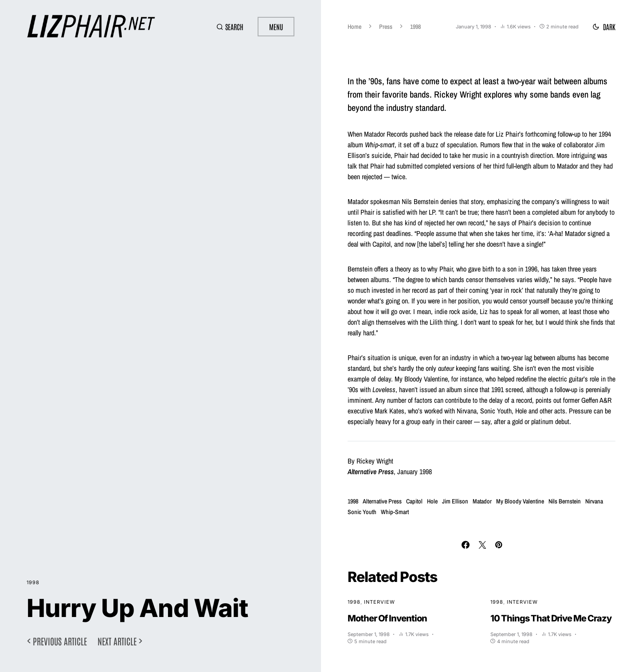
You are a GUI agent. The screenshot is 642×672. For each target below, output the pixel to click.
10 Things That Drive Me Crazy (550, 618)
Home (354, 27)
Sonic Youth (362, 512)
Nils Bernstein (564, 501)
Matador (482, 501)
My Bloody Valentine (520, 501)
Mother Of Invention (387, 618)
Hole (432, 501)
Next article (117, 641)
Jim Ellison (455, 501)
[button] (229, 26)
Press (385, 27)
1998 (33, 582)
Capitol (414, 501)
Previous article (60, 641)
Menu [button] (276, 26)
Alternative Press (382, 501)
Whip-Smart (395, 512)
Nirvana (594, 501)
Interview (379, 602)
